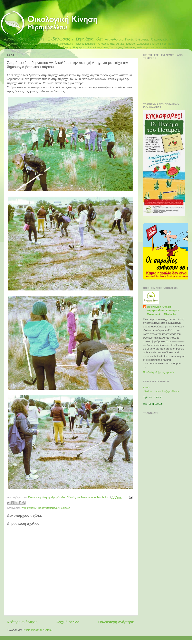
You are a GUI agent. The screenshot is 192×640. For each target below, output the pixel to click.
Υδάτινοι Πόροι (158, 43)
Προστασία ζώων (178, 43)
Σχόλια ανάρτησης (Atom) (38, 629)
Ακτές (139, 47)
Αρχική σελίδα (68, 622)
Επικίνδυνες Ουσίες (98, 47)
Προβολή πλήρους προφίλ (158, 372)
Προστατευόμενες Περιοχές (68, 43)
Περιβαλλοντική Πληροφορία (20, 47)
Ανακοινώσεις (16, 39)
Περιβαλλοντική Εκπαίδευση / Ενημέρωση (62, 47)
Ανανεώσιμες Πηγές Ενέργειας (127, 39)
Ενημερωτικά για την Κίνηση (156, 47)
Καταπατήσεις (43, 43)
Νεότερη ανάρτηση (22, 622)
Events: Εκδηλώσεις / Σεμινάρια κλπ (67, 39)
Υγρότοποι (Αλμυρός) (19, 43)
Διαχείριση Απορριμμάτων (100, 43)
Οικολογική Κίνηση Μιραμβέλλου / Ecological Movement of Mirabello (163, 310)
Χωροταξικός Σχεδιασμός (122, 47)
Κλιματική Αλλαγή (178, 47)
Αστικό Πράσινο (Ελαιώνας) (132, 43)
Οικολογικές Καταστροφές (169, 39)
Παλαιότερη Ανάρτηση (116, 622)
